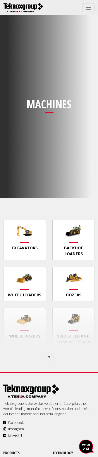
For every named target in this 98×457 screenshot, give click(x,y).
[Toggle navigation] (88, 7)
